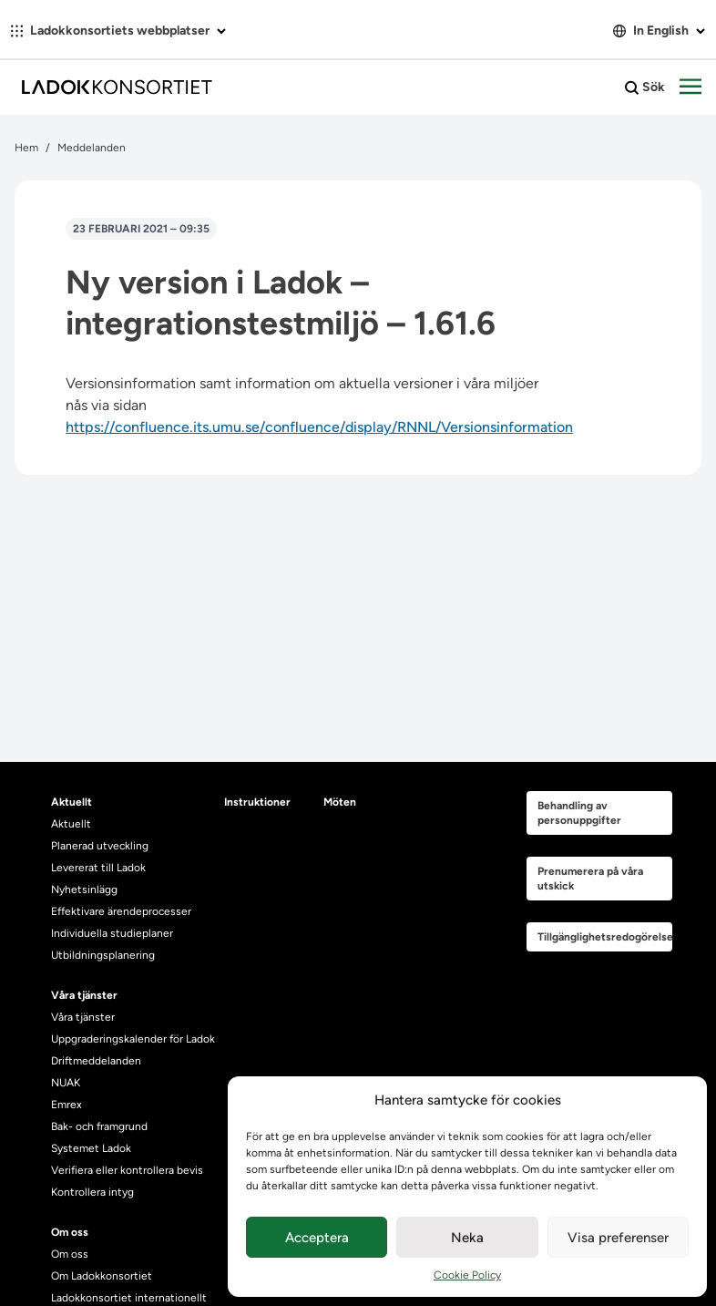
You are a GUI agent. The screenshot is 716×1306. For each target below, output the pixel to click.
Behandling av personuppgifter (579, 813)
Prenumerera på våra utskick (590, 878)
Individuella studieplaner (113, 933)
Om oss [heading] (69, 1232)
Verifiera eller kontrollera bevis (127, 1170)
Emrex (66, 1104)
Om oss (69, 1254)
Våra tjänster (83, 1017)
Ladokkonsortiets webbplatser (118, 30)
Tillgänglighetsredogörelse (604, 937)
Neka (467, 1237)
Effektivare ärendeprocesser (121, 911)
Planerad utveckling (99, 845)
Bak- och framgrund (99, 1126)
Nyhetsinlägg (84, 889)
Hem (26, 147)
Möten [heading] (339, 802)
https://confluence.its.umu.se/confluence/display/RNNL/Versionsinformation (319, 427)
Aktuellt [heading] (71, 802)
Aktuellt (71, 824)
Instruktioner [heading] (257, 802)
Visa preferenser (618, 1237)
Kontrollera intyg (92, 1192)
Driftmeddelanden (96, 1060)
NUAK (65, 1082)
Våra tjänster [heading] (84, 995)
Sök (645, 87)
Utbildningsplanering (103, 955)
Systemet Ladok (91, 1148)
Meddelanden (91, 147)
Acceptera (317, 1237)
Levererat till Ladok (98, 867)
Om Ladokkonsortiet (101, 1276)
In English (659, 30)
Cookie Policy (467, 1275)
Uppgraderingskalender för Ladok (133, 1039)
